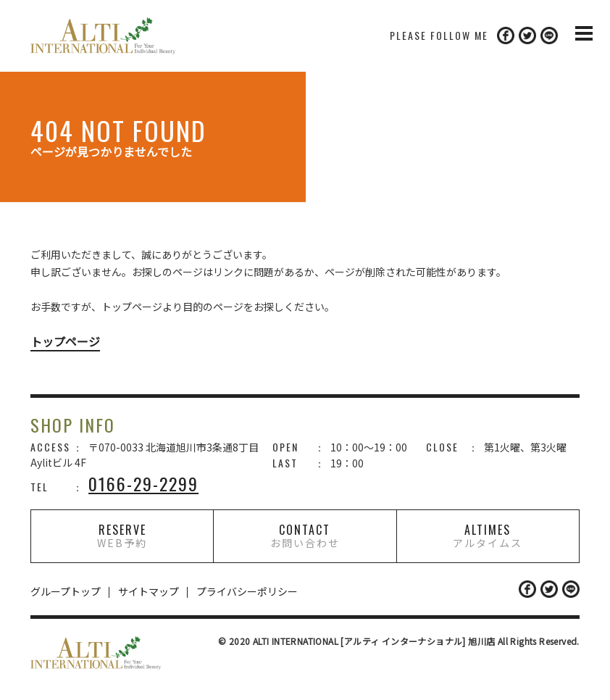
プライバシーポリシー (247, 591)
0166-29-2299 (143, 483)
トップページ (65, 341)
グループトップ (65, 591)
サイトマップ (148, 591)
